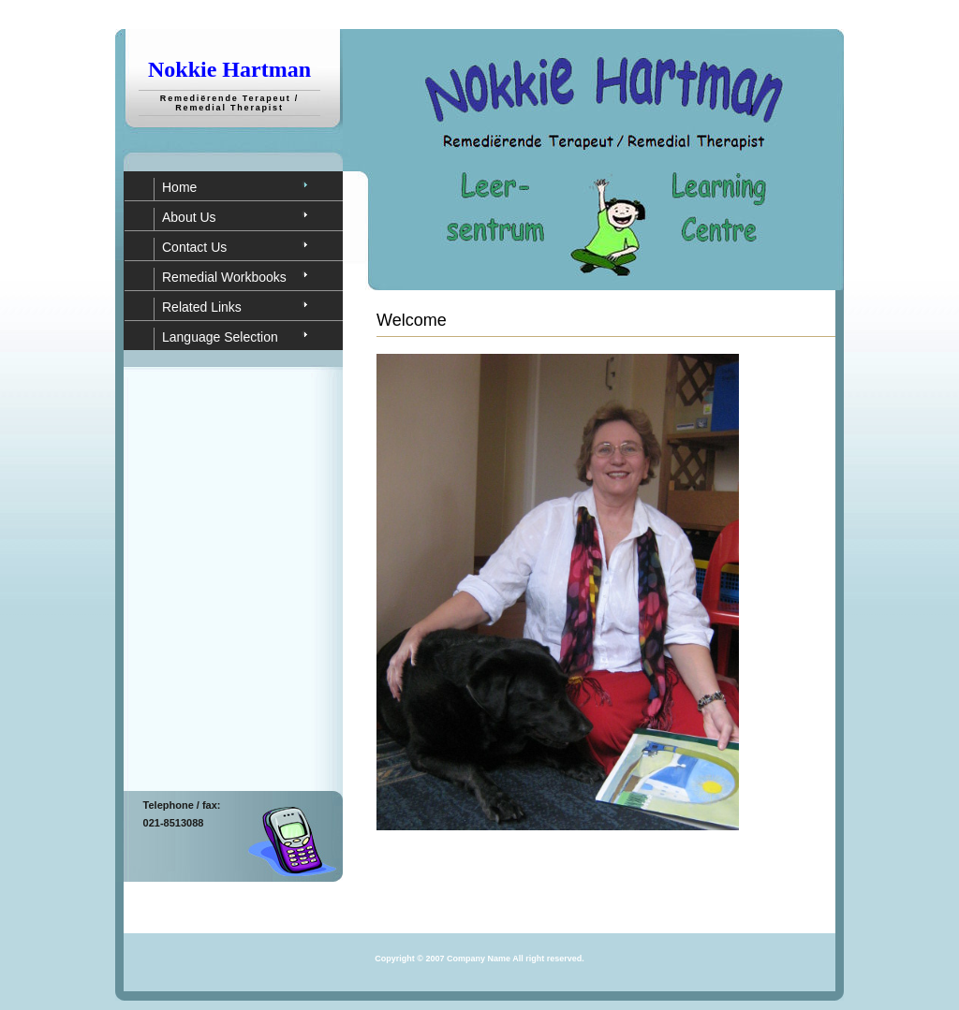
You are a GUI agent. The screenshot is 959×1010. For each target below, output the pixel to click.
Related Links (202, 307)
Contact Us (194, 247)
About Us (189, 217)
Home (179, 187)
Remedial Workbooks (224, 277)
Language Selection (220, 336)
